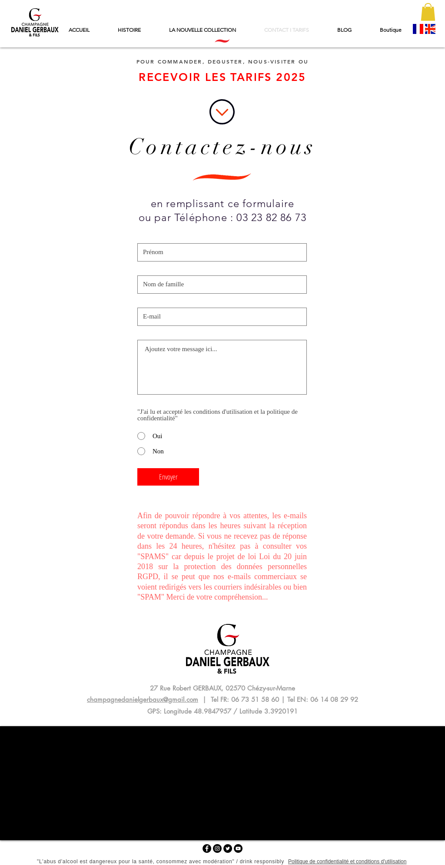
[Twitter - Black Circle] (227, 848)
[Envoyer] (168, 477)
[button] (428, 12)
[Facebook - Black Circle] (207, 848)
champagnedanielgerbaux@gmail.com (142, 699)
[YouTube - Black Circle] (238, 848)
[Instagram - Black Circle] (217, 848)
